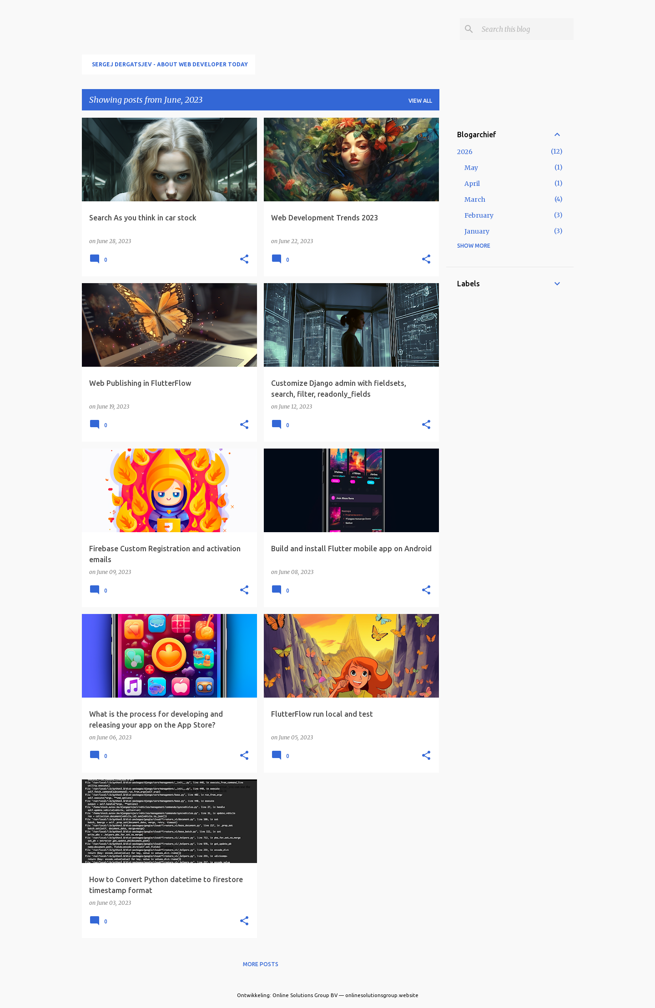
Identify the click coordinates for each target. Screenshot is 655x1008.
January (476, 231)
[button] (244, 259)
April (472, 184)
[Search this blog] (526, 29)
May (471, 168)
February (479, 215)
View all (420, 101)
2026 (465, 152)
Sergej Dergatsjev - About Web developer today (170, 64)
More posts (260, 964)
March (474, 199)
